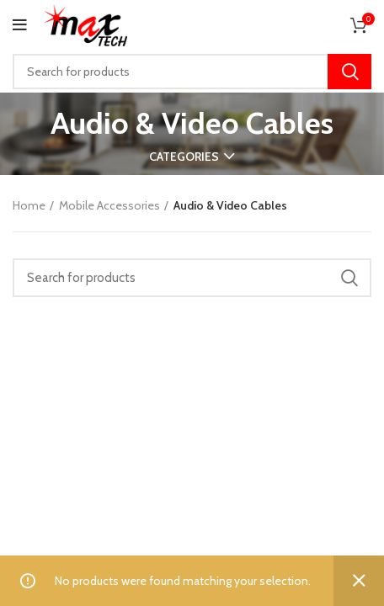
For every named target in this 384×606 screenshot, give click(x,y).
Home (29, 205)
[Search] (192, 71)
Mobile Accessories (109, 205)
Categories (184, 156)
